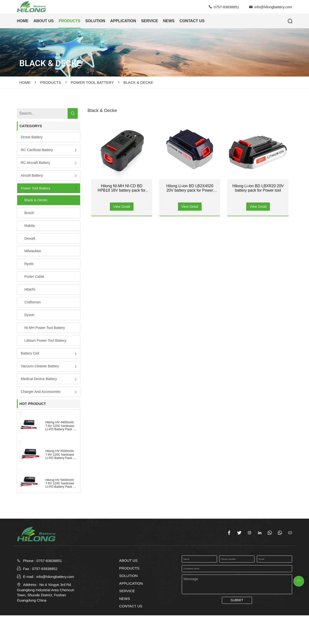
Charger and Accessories (41, 394)
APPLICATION (123, 21)
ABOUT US (44, 21)
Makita (29, 226)
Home (24, 82)
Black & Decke (138, 82)
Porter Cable (34, 278)
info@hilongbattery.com (273, 7)
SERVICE (149, 21)
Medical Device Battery (39, 381)
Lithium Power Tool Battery (45, 342)
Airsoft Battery (32, 176)
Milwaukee (33, 252)
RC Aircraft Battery (36, 163)
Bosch (29, 214)
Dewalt (29, 239)
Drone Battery (32, 137)
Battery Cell (30, 355)
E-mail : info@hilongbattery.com (45, 579)
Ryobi (29, 265)
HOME (22, 21)
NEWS (169, 21)
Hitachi (29, 291)
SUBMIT (237, 603)
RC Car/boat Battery (37, 150)
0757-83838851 (226, 7)
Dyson (29, 317)
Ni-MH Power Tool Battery (45, 329)
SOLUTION (95, 21)
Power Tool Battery (92, 82)
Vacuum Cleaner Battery (40, 368)
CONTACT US (192, 21)
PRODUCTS (69, 21)
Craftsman (32, 304)
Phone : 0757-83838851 (42, 563)
